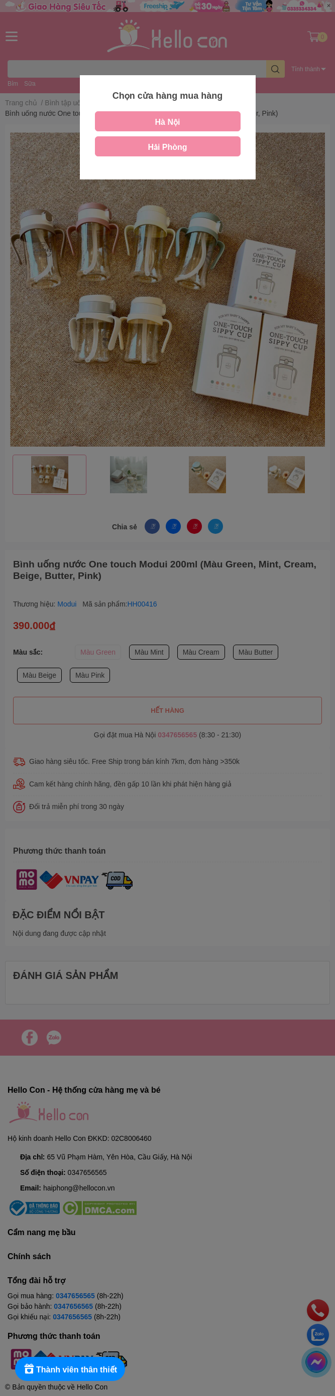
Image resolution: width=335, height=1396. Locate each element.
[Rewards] (70, 1369)
